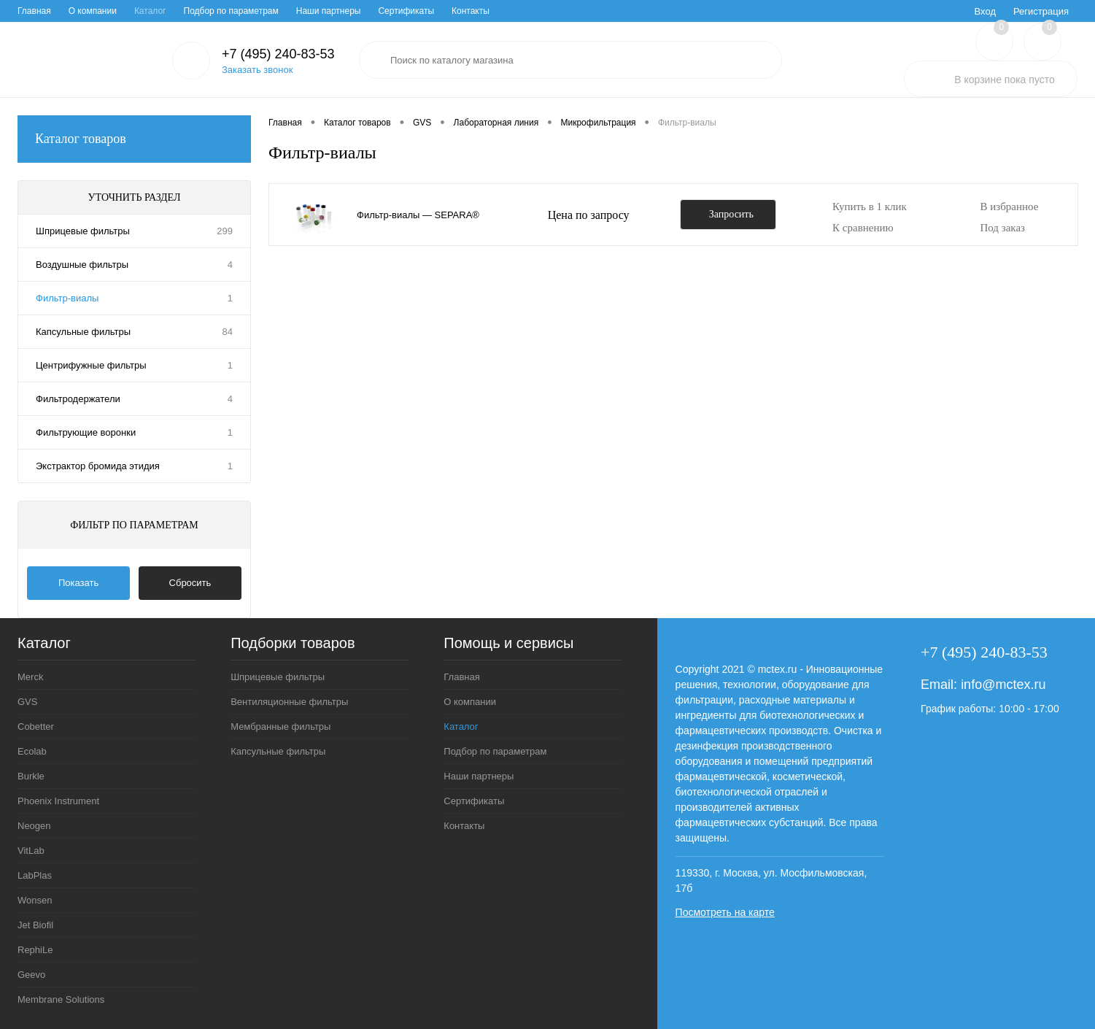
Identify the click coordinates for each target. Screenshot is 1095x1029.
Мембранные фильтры (280, 726)
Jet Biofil (35, 925)
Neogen (34, 825)
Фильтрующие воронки (86, 432)
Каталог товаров (134, 139)
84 (228, 331)
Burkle (31, 776)
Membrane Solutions (61, 999)
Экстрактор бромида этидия (98, 465)
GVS (27, 701)
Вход (985, 11)
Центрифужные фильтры (91, 365)
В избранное (1009, 206)
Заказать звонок (257, 69)
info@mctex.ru (1003, 684)
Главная (34, 11)
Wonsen (35, 900)
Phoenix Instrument (58, 800)
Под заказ (1002, 228)
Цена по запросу (589, 215)
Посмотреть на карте (725, 912)
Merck (30, 676)
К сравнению (863, 228)
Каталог (150, 11)
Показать (78, 582)
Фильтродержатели (78, 398)
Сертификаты (406, 11)
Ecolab (32, 751)
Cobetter (36, 726)
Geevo (31, 974)
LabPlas (35, 875)
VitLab (31, 850)
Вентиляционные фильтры (289, 701)
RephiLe (35, 949)
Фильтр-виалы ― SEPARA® (418, 214)
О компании (93, 11)
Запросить (731, 214)
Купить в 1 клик (869, 206)
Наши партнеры (328, 11)
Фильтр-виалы (67, 298)
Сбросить (190, 582)
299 (225, 231)
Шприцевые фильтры (83, 231)
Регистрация (1041, 11)
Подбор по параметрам (231, 11)
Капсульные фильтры (83, 331)
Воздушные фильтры (82, 264)
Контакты (471, 11)
